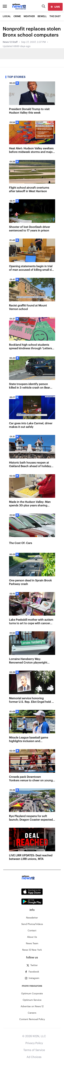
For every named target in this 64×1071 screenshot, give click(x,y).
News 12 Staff (10, 42)
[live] (55, 7)
